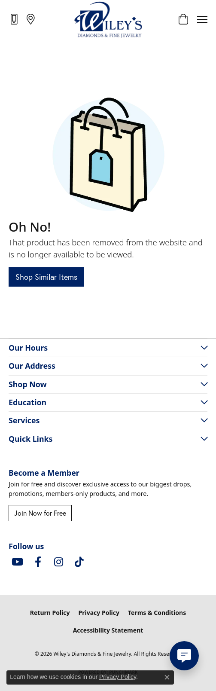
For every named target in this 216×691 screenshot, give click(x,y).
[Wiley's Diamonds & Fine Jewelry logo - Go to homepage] (108, 19)
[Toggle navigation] (202, 19)
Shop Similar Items (46, 277)
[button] (183, 19)
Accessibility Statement (108, 630)
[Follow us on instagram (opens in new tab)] (58, 562)
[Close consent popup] (167, 677)
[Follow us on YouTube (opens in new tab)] (17, 562)
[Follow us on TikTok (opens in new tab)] (79, 562)
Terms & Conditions (157, 612)
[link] (15, 19)
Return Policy (50, 612)
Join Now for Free (40, 513)
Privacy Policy (99, 612)
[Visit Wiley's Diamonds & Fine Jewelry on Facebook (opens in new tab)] (37, 562)
